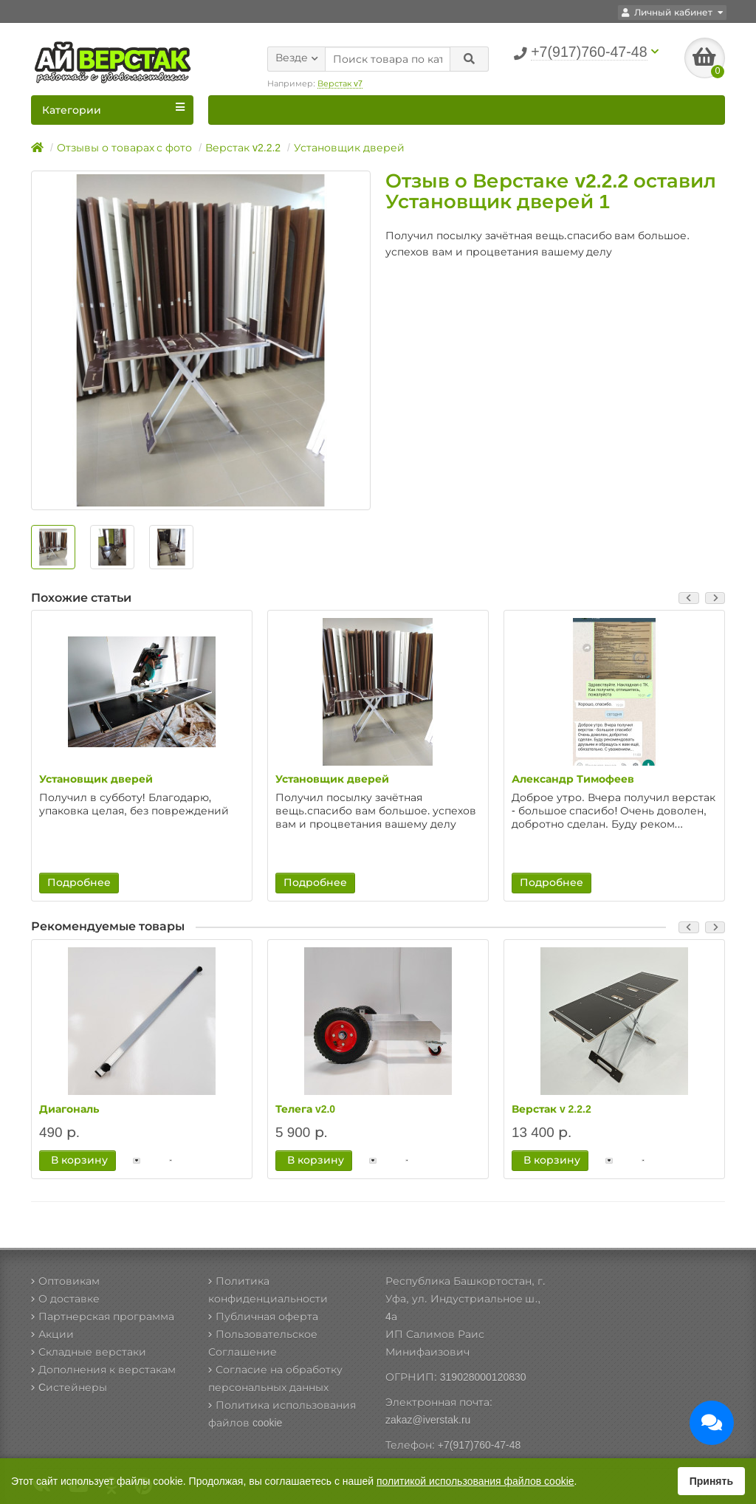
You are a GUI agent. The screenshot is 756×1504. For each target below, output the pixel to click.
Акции (52, 1334)
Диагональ (69, 1109)
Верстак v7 (339, 82)
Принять (711, 1481)
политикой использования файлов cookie (475, 1481)
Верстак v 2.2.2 (551, 1109)
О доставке (65, 1299)
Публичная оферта (263, 1316)
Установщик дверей (349, 148)
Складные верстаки (88, 1352)
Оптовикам (65, 1281)
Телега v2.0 (305, 1109)
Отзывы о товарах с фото (125, 148)
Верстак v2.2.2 (243, 148)
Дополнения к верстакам (103, 1370)
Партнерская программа (102, 1316)
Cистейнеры (69, 1387)
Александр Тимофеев (573, 780)
